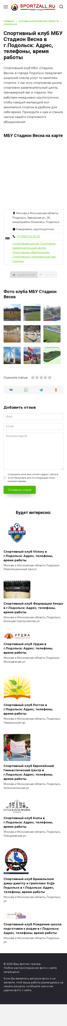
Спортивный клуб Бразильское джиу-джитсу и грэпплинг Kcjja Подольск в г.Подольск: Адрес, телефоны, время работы (29, 885)
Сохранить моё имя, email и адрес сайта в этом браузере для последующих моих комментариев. (33, 478)
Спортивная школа (25, 243)
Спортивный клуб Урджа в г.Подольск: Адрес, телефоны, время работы (28, 648)
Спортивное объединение (30, 252)
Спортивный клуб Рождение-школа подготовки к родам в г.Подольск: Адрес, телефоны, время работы (32, 928)
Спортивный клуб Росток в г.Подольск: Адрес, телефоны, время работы (28, 709)
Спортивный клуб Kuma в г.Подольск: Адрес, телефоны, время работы (28, 822)
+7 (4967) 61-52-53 (28, 236)
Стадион (18, 261)
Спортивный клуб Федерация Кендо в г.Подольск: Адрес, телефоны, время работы (33, 608)
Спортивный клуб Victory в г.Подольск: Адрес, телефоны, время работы (28, 556)
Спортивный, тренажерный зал (34, 256)
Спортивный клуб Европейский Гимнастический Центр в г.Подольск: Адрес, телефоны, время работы (29, 772)
